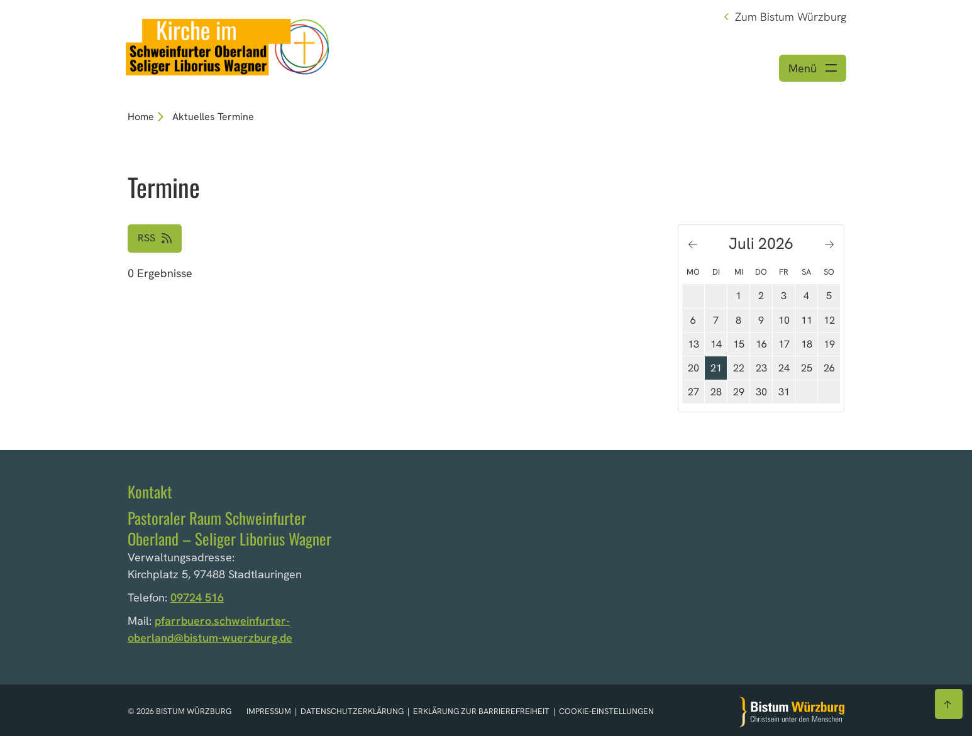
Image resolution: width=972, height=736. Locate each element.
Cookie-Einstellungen (606, 711)
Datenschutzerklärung (353, 711)
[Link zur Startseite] (227, 45)
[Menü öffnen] (812, 68)
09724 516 (197, 597)
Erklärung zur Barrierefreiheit (481, 711)
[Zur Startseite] (792, 712)
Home (141, 116)
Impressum (269, 711)
